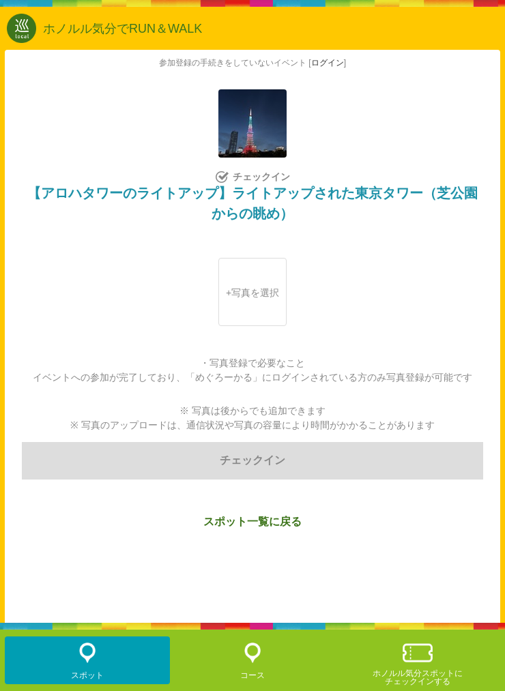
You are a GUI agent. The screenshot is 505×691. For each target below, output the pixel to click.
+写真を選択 (252, 292)
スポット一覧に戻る (252, 521)
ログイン (327, 63)
